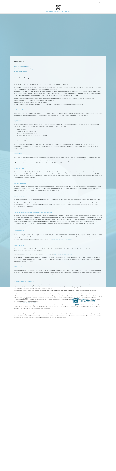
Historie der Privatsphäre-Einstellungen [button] (24, 124)
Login (99, 2)
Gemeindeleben (55, 2)
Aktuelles (33, 2)
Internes (44, 290)
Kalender (83, 2)
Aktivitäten (66, 2)
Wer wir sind (43, 2)
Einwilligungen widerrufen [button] (20, 127)
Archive (92, 2)
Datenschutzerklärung (68, 290)
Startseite (17, 2)
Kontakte (75, 2)
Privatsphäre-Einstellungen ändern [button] (23, 122)
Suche (25, 2)
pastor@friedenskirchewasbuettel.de (30, 302)
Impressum (54, 290)
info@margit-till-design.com (35, 309)
